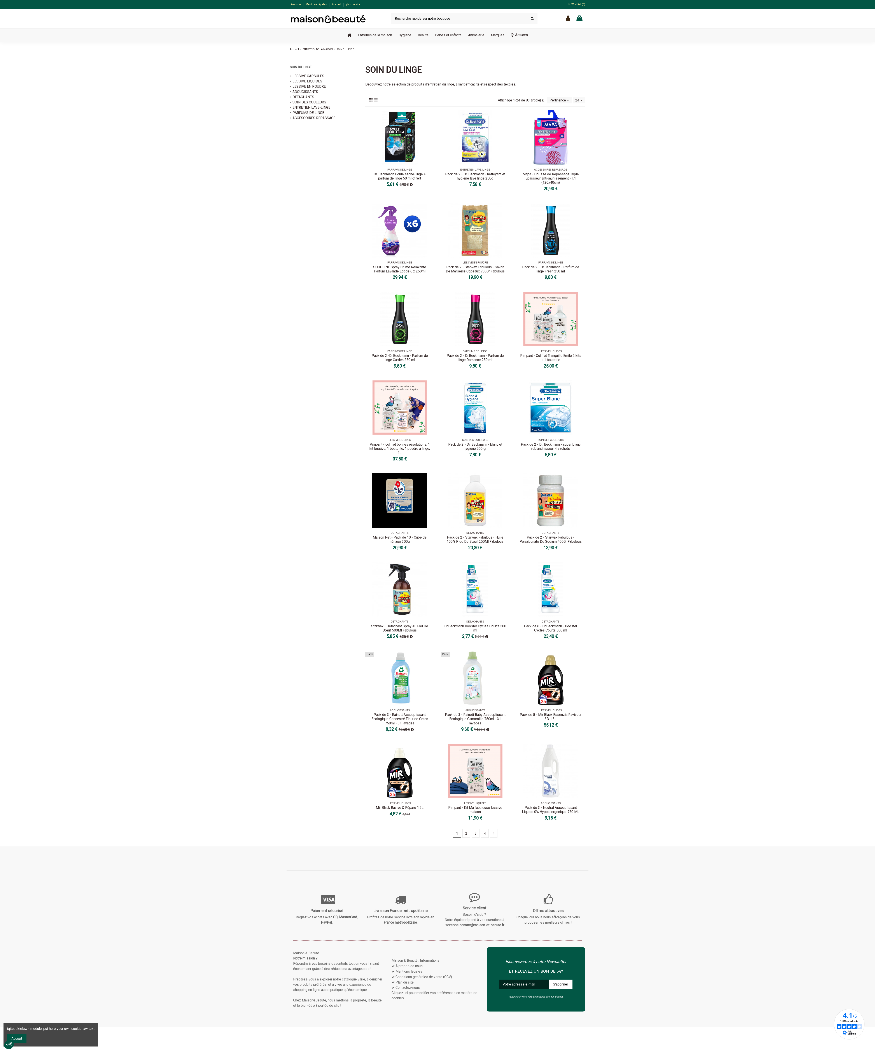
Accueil (337, 4)
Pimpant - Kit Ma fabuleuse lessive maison (475, 810)
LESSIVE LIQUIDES (307, 81)
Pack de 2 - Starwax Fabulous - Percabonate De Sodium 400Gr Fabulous (551, 539)
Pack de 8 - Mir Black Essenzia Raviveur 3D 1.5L (550, 717)
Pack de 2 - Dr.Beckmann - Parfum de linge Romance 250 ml (475, 358)
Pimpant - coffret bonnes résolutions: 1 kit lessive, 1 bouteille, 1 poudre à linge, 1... (399, 448)
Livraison (295, 4)
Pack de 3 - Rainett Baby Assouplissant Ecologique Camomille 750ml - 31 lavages (475, 719)
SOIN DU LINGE (301, 67)
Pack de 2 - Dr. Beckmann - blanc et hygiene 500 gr (475, 446)
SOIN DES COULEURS (309, 102)
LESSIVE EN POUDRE (309, 86)
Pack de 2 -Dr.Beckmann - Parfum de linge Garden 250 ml (400, 358)
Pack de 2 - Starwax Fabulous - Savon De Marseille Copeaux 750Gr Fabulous (475, 269)
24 (578, 100)
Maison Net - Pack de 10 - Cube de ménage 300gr (400, 539)
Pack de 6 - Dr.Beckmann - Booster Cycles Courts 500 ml (550, 628)
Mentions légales (316, 4)
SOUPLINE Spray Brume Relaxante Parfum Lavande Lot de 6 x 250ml (399, 269)
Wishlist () (576, 4)
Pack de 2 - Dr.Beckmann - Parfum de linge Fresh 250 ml (550, 269)
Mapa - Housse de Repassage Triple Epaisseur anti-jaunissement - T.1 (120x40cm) (551, 178)
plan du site (353, 4)
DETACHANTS (303, 97)
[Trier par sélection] (559, 100)
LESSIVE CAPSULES (308, 76)
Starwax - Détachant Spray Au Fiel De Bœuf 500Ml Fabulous (399, 628)
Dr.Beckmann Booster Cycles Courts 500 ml (475, 628)
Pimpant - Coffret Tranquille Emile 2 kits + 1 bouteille (550, 358)
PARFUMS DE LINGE (308, 113)
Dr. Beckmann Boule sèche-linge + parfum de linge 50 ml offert (400, 176)
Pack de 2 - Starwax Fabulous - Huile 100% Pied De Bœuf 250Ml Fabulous (475, 539)
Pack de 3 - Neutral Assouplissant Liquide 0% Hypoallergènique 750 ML (550, 810)
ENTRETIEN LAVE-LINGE (311, 107)
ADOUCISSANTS (305, 92)
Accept (16, 1038)
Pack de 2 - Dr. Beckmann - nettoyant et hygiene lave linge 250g (475, 176)
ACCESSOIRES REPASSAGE (313, 118)
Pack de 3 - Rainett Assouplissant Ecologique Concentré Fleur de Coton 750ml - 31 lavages (399, 719)
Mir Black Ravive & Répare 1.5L (400, 808)
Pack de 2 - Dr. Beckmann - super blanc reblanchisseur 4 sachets (551, 446)
